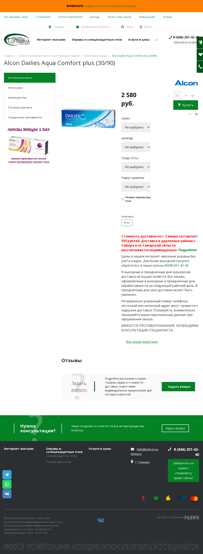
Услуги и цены (100, 449)
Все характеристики (142, 342)
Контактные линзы (20, 77)
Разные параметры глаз (138, 199)
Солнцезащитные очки (61, 456)
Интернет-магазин (19, 449)
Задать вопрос (179, 386)
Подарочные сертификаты (25, 117)
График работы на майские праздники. (110, 6)
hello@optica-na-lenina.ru (95, 27)
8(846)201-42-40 (177, 265)
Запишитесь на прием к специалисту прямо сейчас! (183, 470)
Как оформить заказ (16, 17)
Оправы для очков (58, 462)
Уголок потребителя (70, 17)
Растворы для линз (20, 107)
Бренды (95, 17)
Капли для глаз (17, 97)
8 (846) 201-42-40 (186, 37)
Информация (147, 17)
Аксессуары (15, 87)
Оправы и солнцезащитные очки (64, 450)
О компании (43, 17)
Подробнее (187, 250)
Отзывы (167, 17)
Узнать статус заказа (119, 17)
